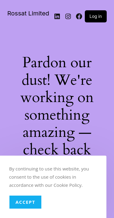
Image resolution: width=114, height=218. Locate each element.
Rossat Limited (28, 13)
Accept (25, 202)
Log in (96, 16)
